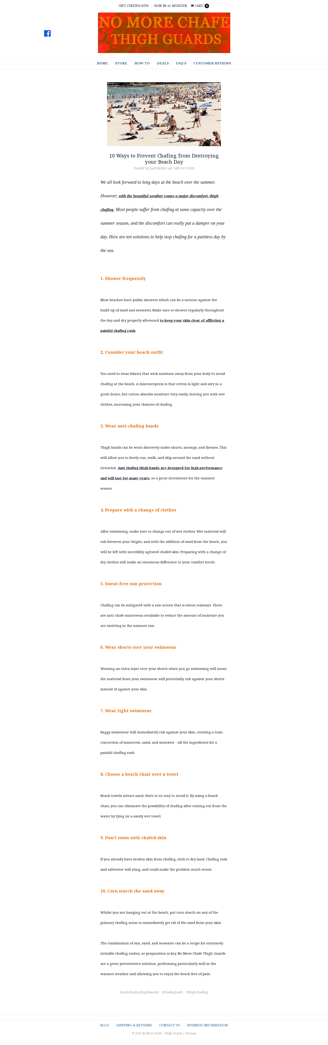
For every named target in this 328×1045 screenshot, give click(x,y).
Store (121, 63)
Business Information (207, 1025)
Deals (163, 63)
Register (179, 5)
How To (142, 63)
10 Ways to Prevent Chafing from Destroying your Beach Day (164, 158)
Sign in (160, 5)
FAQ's (181, 63)
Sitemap (190, 1033)
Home (102, 63)
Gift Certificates (134, 5)
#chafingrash (172, 992)
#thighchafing (197, 992)
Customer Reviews (212, 63)
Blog (104, 1025)
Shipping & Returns (134, 1025)
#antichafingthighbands (139, 992)
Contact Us (169, 1025)
